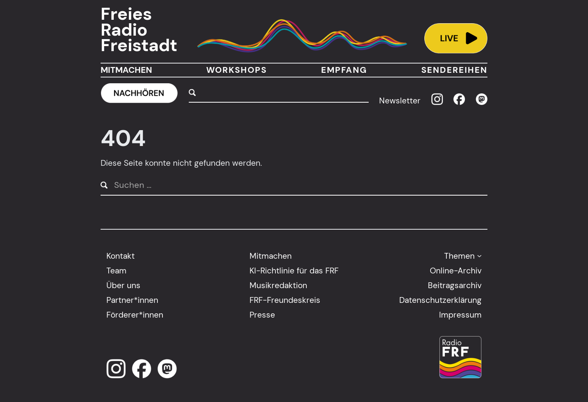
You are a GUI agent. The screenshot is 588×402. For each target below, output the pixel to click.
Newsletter (399, 100)
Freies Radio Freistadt (139, 29)
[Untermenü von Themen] (479, 255)
